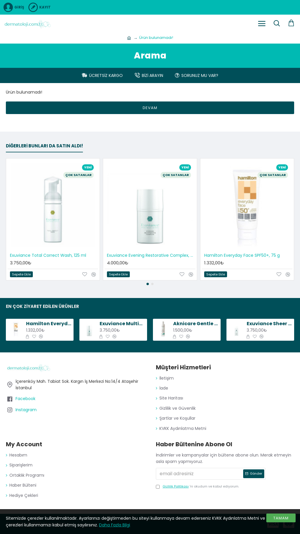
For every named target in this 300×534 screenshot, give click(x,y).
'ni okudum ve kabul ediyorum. (197, 486)
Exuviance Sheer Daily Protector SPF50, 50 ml (269, 324)
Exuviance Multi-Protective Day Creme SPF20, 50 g (122, 324)
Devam (150, 108)
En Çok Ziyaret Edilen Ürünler (42, 306)
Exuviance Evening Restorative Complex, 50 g (151, 255)
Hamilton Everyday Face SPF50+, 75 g (242, 255)
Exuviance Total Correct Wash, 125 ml (48, 255)
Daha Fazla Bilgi (114, 525)
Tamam (281, 518)
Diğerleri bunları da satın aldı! (44, 146)
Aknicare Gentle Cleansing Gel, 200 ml (196, 324)
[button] (147, 284)
